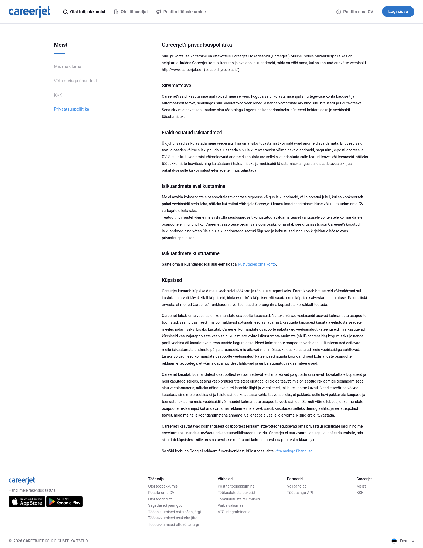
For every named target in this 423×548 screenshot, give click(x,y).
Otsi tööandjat (160, 499)
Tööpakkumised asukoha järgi (173, 518)
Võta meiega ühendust (75, 80)
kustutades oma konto (257, 264)
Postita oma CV (354, 11)
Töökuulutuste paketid (236, 493)
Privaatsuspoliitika (71, 109)
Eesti (402, 541)
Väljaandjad (297, 486)
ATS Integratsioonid (234, 512)
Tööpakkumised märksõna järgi (174, 512)
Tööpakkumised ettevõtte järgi (173, 524)
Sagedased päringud (165, 505)
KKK (58, 95)
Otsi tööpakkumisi (163, 486)
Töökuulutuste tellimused (239, 499)
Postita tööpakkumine (236, 486)
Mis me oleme (67, 66)
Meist (361, 486)
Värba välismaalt (232, 505)
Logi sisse (398, 11)
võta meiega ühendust (293, 451)
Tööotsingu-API (300, 493)
